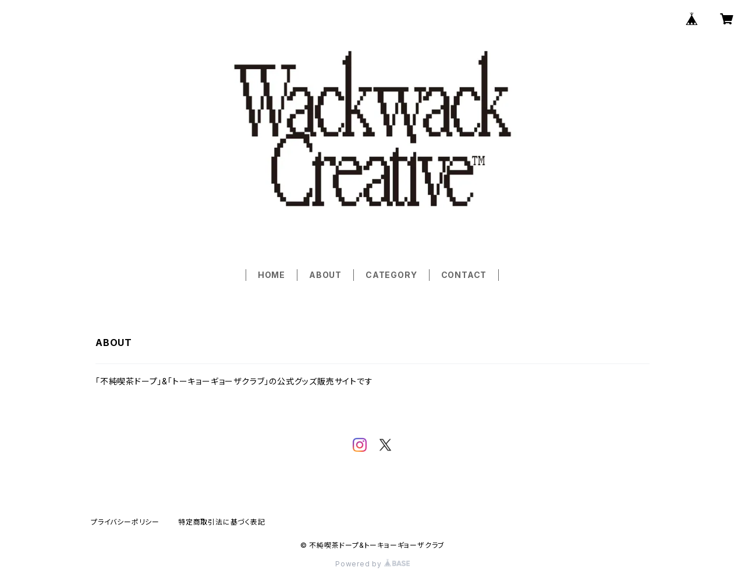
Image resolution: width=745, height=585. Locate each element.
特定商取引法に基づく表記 (221, 522)
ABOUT (325, 275)
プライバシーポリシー (125, 522)
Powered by (372, 563)
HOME (271, 275)
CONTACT (464, 275)
